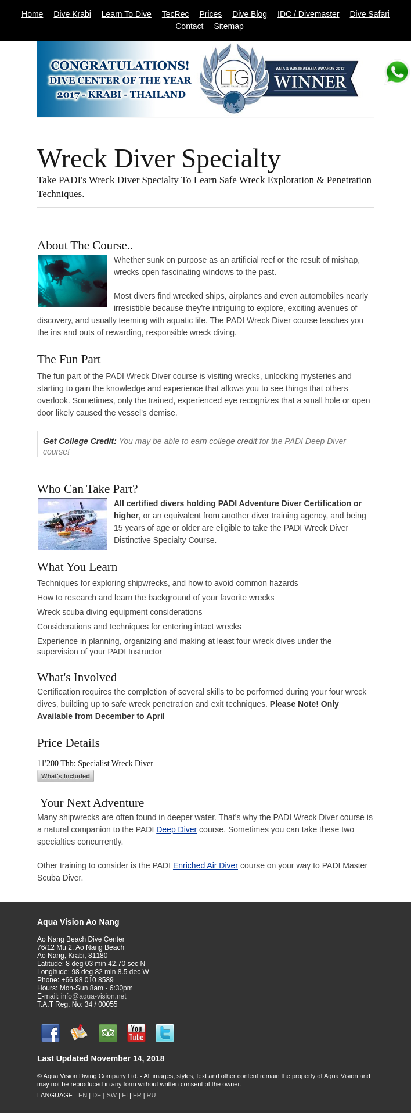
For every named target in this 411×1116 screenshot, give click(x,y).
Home (32, 14)
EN (82, 1095)
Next (370, 127)
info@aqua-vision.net (94, 996)
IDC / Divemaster (308, 14)
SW (111, 1095)
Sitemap (228, 26)
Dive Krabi (72, 14)
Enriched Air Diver (205, 865)
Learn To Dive (127, 14)
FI (125, 1095)
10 (333, 127)
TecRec (175, 14)
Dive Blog (249, 14)
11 (350, 127)
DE (96, 1095)
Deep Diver (176, 829)
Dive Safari (369, 14)
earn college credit (224, 441)
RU (151, 1095)
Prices (210, 14)
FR (137, 1095)
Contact (189, 26)
